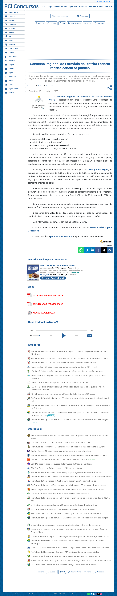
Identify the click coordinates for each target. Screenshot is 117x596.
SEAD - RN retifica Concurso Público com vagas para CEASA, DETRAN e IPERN (65, 556)
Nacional (10, 28)
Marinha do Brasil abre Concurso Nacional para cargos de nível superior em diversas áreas (69, 437)
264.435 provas (96, 6)
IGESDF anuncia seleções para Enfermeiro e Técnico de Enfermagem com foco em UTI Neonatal (69, 377)
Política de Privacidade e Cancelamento (28, 594)
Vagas (9, 72)
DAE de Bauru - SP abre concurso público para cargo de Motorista (61, 451)
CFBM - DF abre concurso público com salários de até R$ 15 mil (59, 382)
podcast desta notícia (61, 236)
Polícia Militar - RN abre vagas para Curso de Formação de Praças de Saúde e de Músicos (71, 560)
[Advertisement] (51, 42)
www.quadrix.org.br (98, 169)
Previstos (10, 60)
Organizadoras (12, 88)
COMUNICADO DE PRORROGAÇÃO (48, 304)
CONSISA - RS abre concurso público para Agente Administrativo (60, 493)
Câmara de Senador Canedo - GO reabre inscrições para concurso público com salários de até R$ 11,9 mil (70, 414)
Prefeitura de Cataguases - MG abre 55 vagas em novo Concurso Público (63, 481)
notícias (83, 6)
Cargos (9, 64)
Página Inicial (11, 12)
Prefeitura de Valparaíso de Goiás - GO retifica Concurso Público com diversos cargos (69, 421)
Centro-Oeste (11, 48)
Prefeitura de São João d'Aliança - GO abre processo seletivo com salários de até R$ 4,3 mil (70, 399)
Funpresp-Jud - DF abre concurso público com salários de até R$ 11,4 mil (64, 367)
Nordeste (10, 44)
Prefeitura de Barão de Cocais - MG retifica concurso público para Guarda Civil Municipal (71, 476)
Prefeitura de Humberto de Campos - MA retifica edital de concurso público (65, 552)
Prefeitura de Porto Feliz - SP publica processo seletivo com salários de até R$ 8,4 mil (69, 455)
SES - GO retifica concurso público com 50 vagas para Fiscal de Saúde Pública (66, 513)
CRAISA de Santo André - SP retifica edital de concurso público (63, 459)
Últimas (9, 52)
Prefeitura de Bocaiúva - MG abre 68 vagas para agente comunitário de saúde (66, 472)
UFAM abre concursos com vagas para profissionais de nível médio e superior (66, 525)
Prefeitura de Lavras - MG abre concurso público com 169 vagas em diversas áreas (68, 485)
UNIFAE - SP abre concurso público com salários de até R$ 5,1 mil (60, 442)
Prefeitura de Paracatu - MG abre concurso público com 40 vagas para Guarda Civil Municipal (68, 352)
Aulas (9, 84)
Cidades (9, 68)
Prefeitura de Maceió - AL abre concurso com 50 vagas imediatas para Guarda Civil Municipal (68, 542)
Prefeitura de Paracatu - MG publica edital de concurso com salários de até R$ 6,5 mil (69, 358)
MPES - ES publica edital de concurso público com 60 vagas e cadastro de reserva (67, 489)
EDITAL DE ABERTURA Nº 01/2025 (48, 295)
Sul (8, 36)
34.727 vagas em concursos (54, 6)
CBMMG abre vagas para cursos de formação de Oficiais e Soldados (61, 464)
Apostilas (10, 16)
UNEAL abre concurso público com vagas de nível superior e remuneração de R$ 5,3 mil (70, 536)
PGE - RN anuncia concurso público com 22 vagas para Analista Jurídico (63, 564)
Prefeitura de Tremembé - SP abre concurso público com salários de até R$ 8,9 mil (68, 446)
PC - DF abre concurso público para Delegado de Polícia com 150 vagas (63, 394)
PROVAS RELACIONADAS (44, 313)
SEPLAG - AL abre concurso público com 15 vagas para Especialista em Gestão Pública (70, 547)
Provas (9, 80)
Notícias (10, 20)
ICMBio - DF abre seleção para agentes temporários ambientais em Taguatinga (67, 371)
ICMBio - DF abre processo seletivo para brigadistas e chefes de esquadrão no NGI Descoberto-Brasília (68, 388)
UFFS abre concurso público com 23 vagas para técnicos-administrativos (64, 505)
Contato (9, 92)
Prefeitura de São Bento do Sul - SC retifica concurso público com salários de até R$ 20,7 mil (70, 499)
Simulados (10, 76)
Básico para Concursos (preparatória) (57, 265)
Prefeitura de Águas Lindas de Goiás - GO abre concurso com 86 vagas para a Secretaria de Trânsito (70, 406)
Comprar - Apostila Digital (53, 278)
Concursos (10, 24)
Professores (11, 56)
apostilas (73, 6)
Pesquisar (82, 16)
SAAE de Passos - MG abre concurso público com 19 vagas (57, 468)
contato (108, 6)
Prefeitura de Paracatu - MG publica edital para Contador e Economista (63, 362)
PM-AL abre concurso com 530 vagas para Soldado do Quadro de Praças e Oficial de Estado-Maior (69, 530)
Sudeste (9, 32)
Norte (9, 40)
